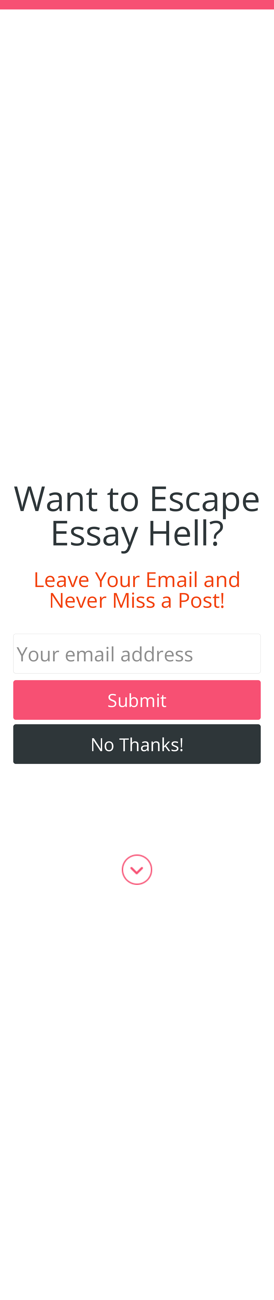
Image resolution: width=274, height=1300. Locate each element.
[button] (137, 515)
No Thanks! (137, 744)
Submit (136, 700)
